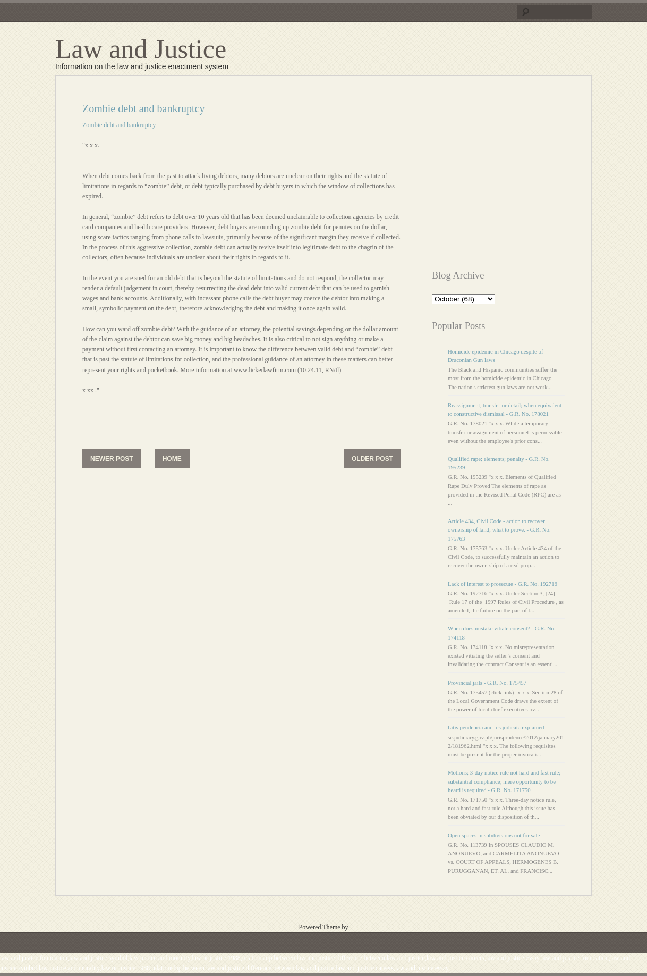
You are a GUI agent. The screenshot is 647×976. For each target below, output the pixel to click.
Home (172, 458)
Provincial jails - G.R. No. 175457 (487, 682)
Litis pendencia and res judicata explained (496, 727)
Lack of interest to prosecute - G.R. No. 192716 (502, 583)
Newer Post (111, 458)
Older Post (372, 458)
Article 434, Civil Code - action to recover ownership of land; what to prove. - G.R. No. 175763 (499, 529)
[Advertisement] (521, 177)
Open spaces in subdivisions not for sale (494, 835)
